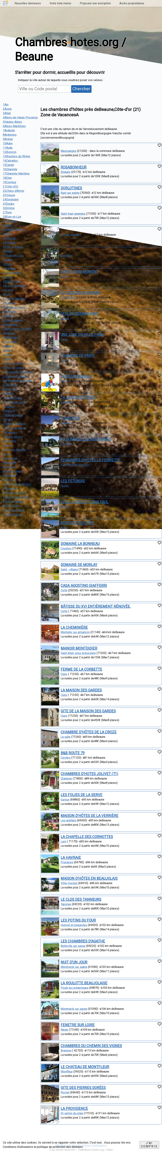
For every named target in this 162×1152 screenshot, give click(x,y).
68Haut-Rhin (10, 389)
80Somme (9, 441)
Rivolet (65, 1092)
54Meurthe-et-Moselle (17, 329)
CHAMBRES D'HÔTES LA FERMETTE (90, 460)
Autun (64, 527)
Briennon (66, 1050)
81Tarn (7, 445)
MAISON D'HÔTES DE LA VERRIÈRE (89, 815)
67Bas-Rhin (10, 385)
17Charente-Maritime (16, 173)
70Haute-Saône (12, 398)
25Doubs (8, 203)
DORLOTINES (71, 188)
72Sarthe (8, 406)
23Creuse (9, 195)
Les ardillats (68, 820)
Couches (66, 423)
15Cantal (8, 165)
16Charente (10, 169)
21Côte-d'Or (10, 186)
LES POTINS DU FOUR (78, 920)
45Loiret (8, 290)
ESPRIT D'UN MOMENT (79, 271)
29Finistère (10, 221)
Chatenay (66, 778)
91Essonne (10, 488)
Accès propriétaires (131, 3)
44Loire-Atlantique (14, 285)
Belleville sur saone (73, 946)
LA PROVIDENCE (74, 1108)
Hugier (65, 485)
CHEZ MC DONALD (76, 376)
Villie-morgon (69, 883)
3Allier (7, 113)
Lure (63, 841)
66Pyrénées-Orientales (17, 380)
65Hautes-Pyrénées (15, 376)
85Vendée (9, 462)
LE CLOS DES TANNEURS (81, 899)
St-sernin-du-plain (72, 1113)
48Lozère (9, 303)
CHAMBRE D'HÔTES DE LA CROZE (89, 732)
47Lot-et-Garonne (14, 298)
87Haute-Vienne (13, 471)
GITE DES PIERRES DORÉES (83, 1087)
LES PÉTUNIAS (73, 481)
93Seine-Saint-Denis (16, 497)
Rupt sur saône (70, 193)
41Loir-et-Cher (12, 273)
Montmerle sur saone (74, 1009)
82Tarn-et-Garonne (14, 449)
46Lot (6, 294)
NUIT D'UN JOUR (74, 962)
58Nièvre (8, 346)
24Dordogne (11, 199)
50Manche (9, 311)
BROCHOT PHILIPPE (77, 523)
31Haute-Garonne (14, 229)
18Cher (7, 178)
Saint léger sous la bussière (78, 653)
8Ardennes (10, 134)
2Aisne (7, 109)
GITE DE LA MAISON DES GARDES (88, 711)
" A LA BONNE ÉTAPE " (79, 397)
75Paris (8, 419)
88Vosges (9, 475)
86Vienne (9, 467)
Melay (64, 1029)
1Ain (5, 104)
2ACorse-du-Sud (13, 510)
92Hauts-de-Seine (14, 493)
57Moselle (10, 342)
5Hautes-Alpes (12, 122)
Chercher (81, 88)
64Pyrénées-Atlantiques (18, 372)
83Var (6, 454)
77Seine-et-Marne (14, 428)
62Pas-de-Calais (13, 363)
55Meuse (9, 333)
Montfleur (67, 1071)
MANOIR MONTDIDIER (79, 648)
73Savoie (9, 411)
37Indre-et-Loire (13, 255)
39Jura (7, 264)
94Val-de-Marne (13, 501)
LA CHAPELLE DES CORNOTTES (87, 837)
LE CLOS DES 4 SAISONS (81, 293)
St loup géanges (71, 234)
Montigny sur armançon (75, 632)
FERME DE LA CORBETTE (81, 669)
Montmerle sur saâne (74, 967)
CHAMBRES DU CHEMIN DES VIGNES (91, 1046)
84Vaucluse (10, 458)
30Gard (7, 225)
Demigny (66, 255)
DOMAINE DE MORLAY (79, 565)
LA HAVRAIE (71, 857)
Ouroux (65, 799)
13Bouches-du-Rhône (16, 156)
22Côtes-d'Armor (13, 191)
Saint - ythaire (69, 569)
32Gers (7, 234)
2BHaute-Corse (12, 514)
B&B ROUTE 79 (73, 753)
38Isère (8, 260)
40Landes (9, 268)
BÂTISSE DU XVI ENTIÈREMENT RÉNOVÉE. (96, 606)
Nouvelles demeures (28, 3)
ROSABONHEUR (73, 167)
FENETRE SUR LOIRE (78, 1025)
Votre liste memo (60, 3)
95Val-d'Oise (11, 506)
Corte (64, 590)
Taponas (66, 904)
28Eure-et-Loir (12, 216)
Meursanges (68, 151)
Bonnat (65, 318)
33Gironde (9, 238)
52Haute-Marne (12, 320)
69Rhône (8, 393)
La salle (65, 737)
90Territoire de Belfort (17, 484)
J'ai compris (149, 1144)
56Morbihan (10, 337)
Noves (65, 506)
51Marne (8, 316)
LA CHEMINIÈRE (74, 627)
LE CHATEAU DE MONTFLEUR (85, 1067)
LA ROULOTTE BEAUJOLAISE (84, 983)
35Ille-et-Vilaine (13, 247)
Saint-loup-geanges (73, 213)
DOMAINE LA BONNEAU (80, 543)
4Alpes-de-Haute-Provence (20, 117)
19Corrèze (9, 182)
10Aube (8, 143)
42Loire (8, 277)
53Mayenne (10, 324)
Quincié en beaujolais (74, 925)
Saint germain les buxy (75, 465)
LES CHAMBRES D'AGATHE (83, 941)
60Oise (7, 354)
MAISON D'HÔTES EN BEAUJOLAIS (89, 878)
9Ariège (8, 139)
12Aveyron (9, 152)
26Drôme (9, 208)
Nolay (64, 276)
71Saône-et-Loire (14, 402)
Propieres (67, 862)
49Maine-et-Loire (14, 307)
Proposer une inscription (95, 3)
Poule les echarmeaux (74, 987)
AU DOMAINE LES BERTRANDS (86, 439)
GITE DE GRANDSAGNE (79, 313)
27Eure (7, 212)
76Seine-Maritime (14, 424)
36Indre (8, 251)
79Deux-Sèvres (13, 436)
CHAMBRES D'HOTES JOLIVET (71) (89, 774)
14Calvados (10, 160)
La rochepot (68, 297)
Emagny (65, 172)
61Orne (7, 359)
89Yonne (8, 480)
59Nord (7, 350)
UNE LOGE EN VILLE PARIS (82, 334)
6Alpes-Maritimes (14, 126)
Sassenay (67, 402)
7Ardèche (9, 130)
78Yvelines (10, 432)
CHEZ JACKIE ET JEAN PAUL (84, 502)
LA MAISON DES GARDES (81, 690)
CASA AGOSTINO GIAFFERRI (84, 585)
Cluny (64, 674)
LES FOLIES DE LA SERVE (81, 795)
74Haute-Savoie (13, 415)
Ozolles (65, 757)
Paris (64, 339)
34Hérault (9, 242)
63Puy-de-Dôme (13, 367)
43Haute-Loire (12, 281)
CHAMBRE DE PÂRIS (77, 355)
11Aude (8, 147)
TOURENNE (70, 418)
